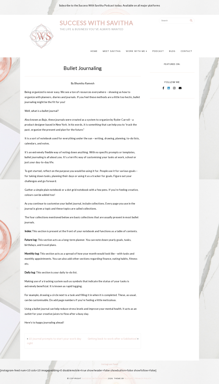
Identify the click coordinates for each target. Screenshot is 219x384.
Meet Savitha (112, 51)
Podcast (158, 51)
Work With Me (135, 51)
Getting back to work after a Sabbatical (112, 338)
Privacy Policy (143, 378)
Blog (172, 51)
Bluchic (129, 378)
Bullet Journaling (83, 68)
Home (93, 51)
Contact (186, 51)
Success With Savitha (96, 23)
